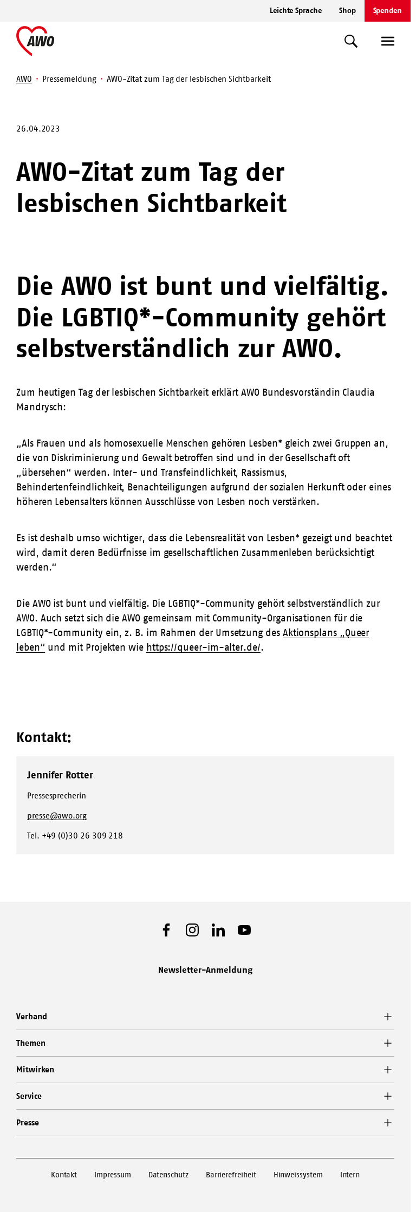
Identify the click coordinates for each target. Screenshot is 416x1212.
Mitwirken (35, 1069)
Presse (27, 1122)
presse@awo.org (57, 815)
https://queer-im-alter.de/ (203, 647)
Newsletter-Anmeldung (205, 969)
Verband (31, 1016)
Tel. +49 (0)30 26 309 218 (75, 835)
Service (28, 1095)
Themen (31, 1042)
